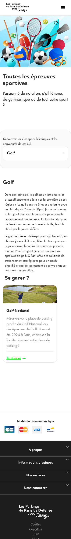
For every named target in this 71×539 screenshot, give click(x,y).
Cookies (35, 524)
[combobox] (35, 154)
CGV (35, 534)
